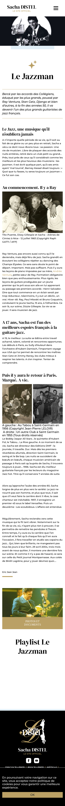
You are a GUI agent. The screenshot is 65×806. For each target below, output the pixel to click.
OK (32, 795)
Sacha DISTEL (21, 8)
